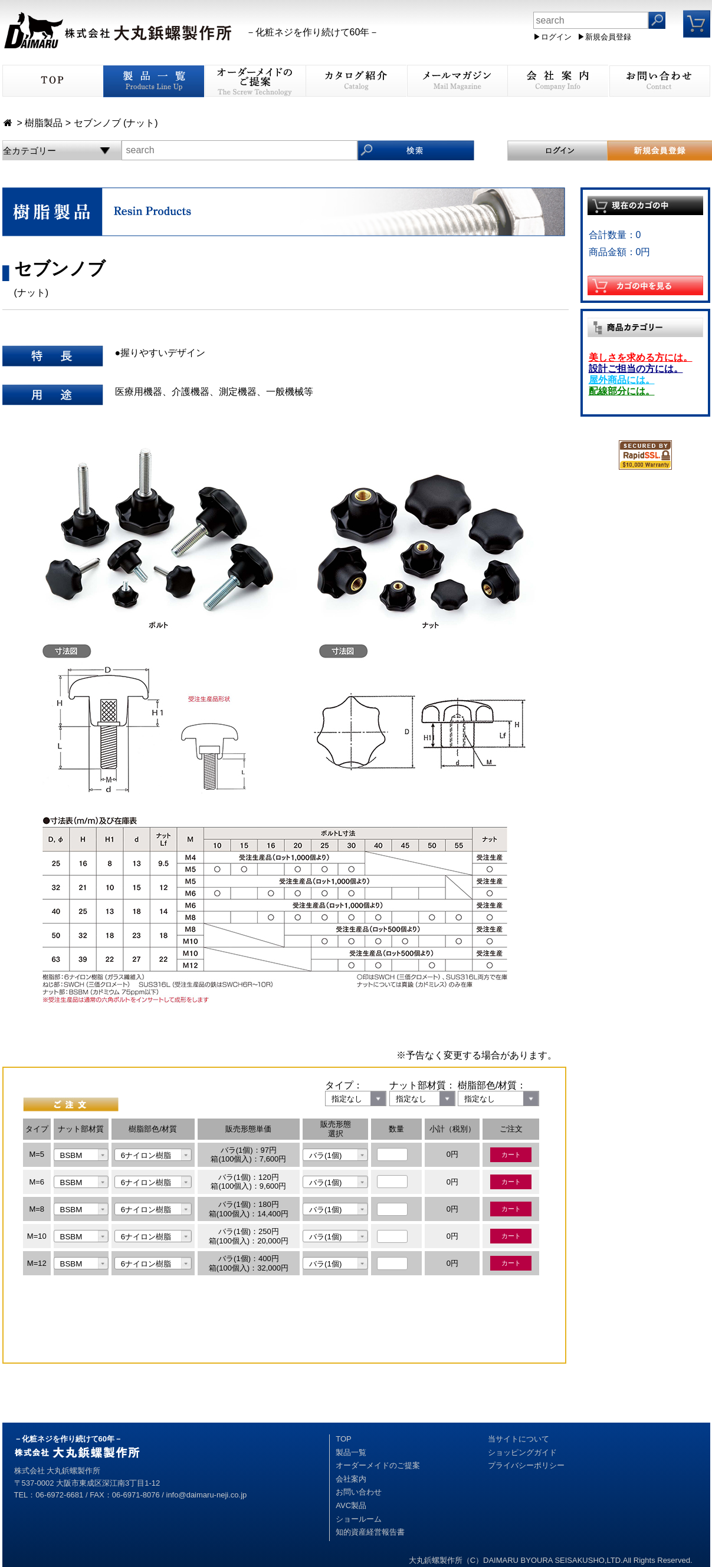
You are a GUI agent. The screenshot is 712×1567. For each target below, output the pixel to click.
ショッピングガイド (522, 1452)
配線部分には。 (622, 391)
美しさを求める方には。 (641, 357)
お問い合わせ (359, 1491)
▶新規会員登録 (604, 36)
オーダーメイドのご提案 (378, 1465)
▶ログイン (552, 36)
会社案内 (351, 1478)
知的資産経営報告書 (370, 1532)
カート (511, 1154)
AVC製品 (351, 1505)
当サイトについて (518, 1438)
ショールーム (359, 1519)
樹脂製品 (44, 123)
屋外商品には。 (622, 380)
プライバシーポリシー (526, 1465)
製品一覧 (351, 1452)
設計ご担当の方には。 (636, 369)
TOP (344, 1438)
